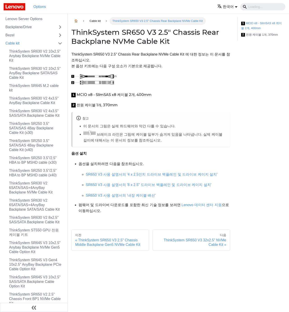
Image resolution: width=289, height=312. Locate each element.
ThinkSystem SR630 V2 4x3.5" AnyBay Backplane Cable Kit (33, 100)
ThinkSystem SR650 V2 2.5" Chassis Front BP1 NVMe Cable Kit (35, 298)
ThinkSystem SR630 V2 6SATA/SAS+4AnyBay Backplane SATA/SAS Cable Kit (34, 204)
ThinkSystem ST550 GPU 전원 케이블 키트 (34, 232)
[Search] (262, 6)
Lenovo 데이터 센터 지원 (202, 205)
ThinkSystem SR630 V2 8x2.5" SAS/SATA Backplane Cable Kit (34, 220)
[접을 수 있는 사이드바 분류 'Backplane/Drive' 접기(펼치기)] (60, 27)
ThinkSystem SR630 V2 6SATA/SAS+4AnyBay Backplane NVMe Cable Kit (31, 187)
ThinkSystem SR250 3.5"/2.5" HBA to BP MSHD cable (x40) (33, 173)
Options (39, 7)
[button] (227, 7)
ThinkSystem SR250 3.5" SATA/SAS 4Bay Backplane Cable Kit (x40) (31, 145)
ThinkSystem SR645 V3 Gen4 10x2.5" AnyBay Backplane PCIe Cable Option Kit (35, 264)
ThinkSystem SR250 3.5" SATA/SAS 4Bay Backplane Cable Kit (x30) (31, 128)
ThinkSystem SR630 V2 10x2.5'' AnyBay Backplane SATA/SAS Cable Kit (35, 73)
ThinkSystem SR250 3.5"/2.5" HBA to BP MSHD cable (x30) (33, 160)
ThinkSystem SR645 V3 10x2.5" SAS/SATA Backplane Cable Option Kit (35, 281)
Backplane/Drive (18, 27)
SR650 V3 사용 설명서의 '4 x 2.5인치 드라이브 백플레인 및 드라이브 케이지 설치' (151, 174)
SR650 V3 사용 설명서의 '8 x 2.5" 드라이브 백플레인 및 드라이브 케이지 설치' (149, 185)
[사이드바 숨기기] (34, 307)
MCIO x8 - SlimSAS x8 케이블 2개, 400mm (261, 25)
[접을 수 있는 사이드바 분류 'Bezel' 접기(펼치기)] (60, 35)
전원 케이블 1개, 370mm (259, 35)
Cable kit (12, 43)
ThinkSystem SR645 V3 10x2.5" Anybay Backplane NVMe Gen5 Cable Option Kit (35, 247)
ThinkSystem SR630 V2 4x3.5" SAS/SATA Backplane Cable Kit (34, 113)
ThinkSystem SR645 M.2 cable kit (34, 88)
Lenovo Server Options (23, 19)
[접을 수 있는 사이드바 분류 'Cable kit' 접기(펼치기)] (60, 43)
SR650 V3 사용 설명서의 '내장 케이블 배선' (121, 195)
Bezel (9, 35)
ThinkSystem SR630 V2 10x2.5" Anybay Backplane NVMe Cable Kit (35, 55)
